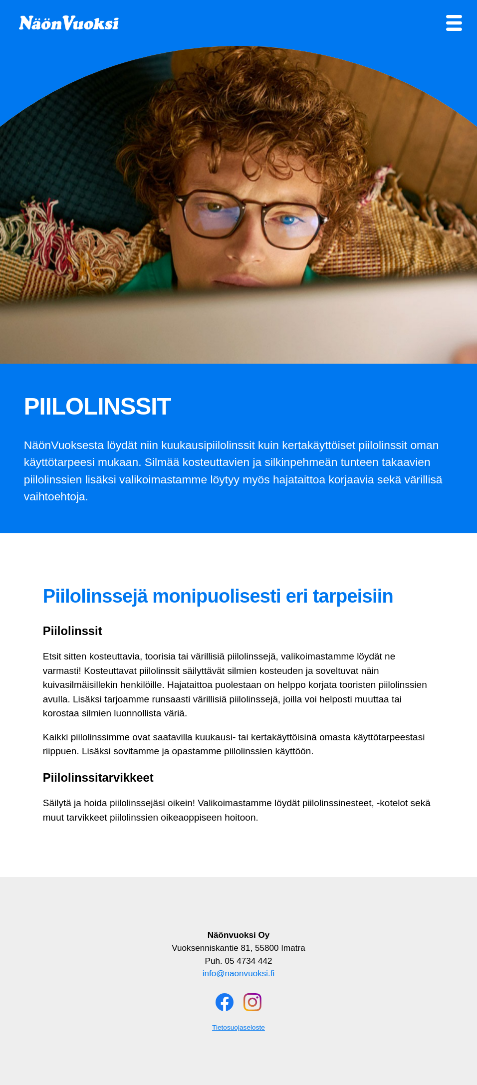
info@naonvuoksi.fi (239, 973)
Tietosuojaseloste (238, 1027)
